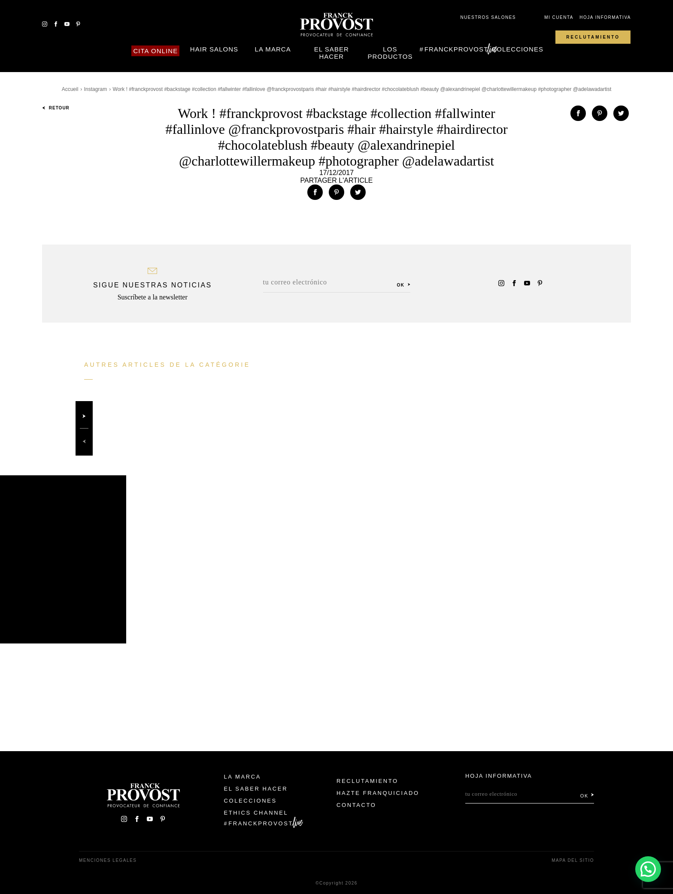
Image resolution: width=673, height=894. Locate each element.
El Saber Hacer (331, 52)
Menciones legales (107, 860)
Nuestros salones (488, 17)
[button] (648, 869)
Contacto (356, 805)
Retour (56, 108)
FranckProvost (456, 49)
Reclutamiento (593, 37)
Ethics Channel (256, 812)
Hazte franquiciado (377, 793)
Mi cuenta (558, 17)
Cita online (155, 50)
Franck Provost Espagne (336, 25)
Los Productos (389, 52)
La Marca (273, 49)
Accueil (70, 89)
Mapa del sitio (573, 860)
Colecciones (517, 49)
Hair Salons (214, 49)
